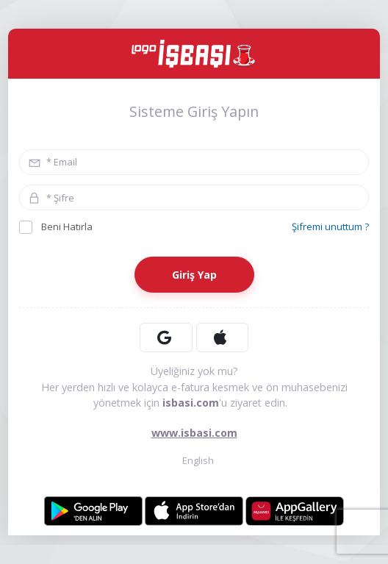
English (194, 460)
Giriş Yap (194, 275)
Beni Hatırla (56, 227)
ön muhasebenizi (307, 387)
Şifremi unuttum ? (330, 226)
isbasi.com (190, 403)
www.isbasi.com (194, 433)
